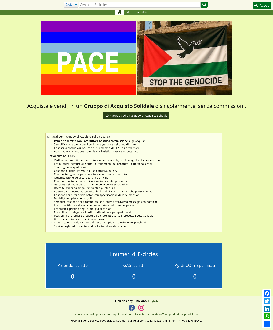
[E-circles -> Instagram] (141, 309)
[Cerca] (71, 5)
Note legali (112, 314)
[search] (140, 5)
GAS (128, 12)
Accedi (262, 5)
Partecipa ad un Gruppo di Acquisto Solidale (136, 115)
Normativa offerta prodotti (163, 314)
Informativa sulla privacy (90, 314)
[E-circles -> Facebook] (132, 309)
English (153, 301)
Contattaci (142, 12)
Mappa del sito (189, 314)
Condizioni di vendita (133, 314)
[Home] (119, 12)
